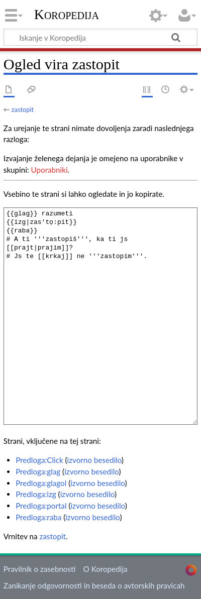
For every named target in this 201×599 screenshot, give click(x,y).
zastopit (23, 109)
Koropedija (66, 15)
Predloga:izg (36, 494)
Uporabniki (49, 169)
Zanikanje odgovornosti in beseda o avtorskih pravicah (94, 585)
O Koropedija (105, 568)
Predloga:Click (39, 459)
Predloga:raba (38, 517)
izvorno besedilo (94, 459)
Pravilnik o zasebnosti (40, 568)
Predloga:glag (38, 471)
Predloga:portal (41, 505)
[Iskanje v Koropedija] (100, 37)
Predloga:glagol (41, 483)
